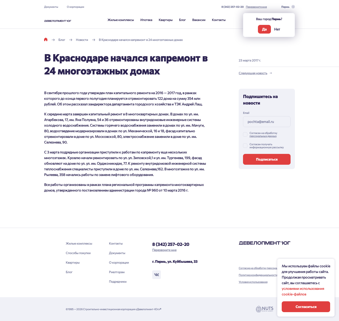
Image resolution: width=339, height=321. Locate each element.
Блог (182, 20)
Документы (51, 6)
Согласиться (306, 307)
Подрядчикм (117, 281)
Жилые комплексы (120, 20)
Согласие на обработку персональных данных (266, 267)
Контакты (218, 20)
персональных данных (263, 135)
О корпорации (75, 6)
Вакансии (198, 20)
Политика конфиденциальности (258, 274)
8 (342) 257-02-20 (232, 6)
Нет (277, 29)
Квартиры (166, 20)
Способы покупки (78, 253)
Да (264, 29)
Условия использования (253, 281)
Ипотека (146, 20)
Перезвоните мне (256, 6)
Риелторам (117, 272)
